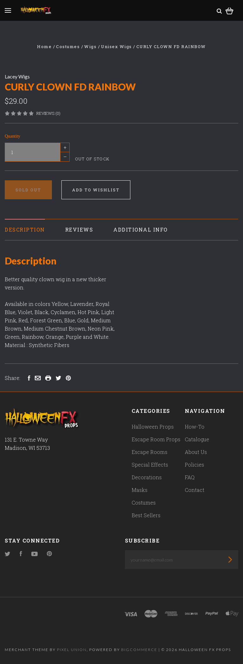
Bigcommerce (139, 649)
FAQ (190, 477)
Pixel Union (72, 649)
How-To (194, 426)
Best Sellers (146, 515)
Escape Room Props (156, 439)
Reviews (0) (48, 113)
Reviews (79, 229)
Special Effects (150, 464)
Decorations (147, 477)
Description (25, 229)
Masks (139, 490)
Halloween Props (153, 426)
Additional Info (140, 229)
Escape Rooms (149, 452)
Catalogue (197, 439)
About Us (196, 452)
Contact (194, 490)
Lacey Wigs (17, 76)
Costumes (144, 502)
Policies (194, 464)
